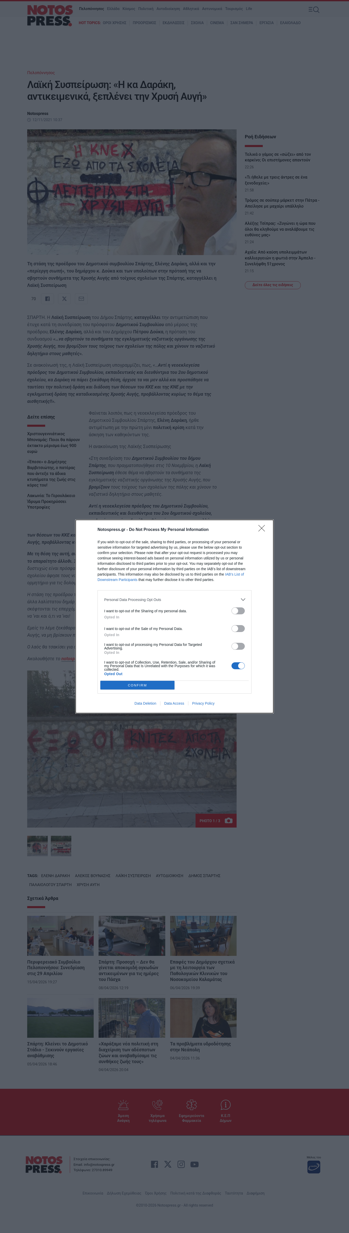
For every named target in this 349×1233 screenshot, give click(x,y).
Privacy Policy (203, 703)
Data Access (174, 703)
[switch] (238, 610)
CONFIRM (137, 685)
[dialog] (174, 616)
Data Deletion (145, 703)
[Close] (263, 530)
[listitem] (174, 599)
